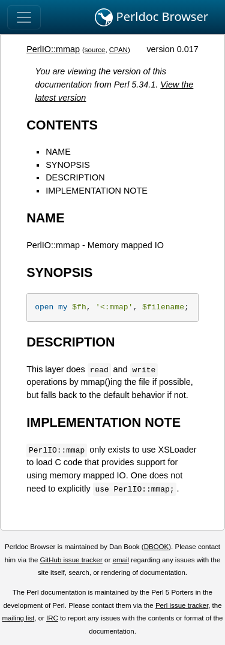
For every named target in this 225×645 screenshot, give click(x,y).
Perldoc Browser (151, 17)
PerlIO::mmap (53, 49)
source (95, 49)
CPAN (118, 49)
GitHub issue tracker (71, 559)
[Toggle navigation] (24, 17)
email (120, 559)
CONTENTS (62, 124)
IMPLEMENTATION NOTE (97, 190)
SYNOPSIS (68, 165)
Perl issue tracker (181, 605)
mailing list (18, 618)
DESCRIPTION (75, 177)
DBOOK (156, 546)
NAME (58, 151)
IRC (52, 618)
